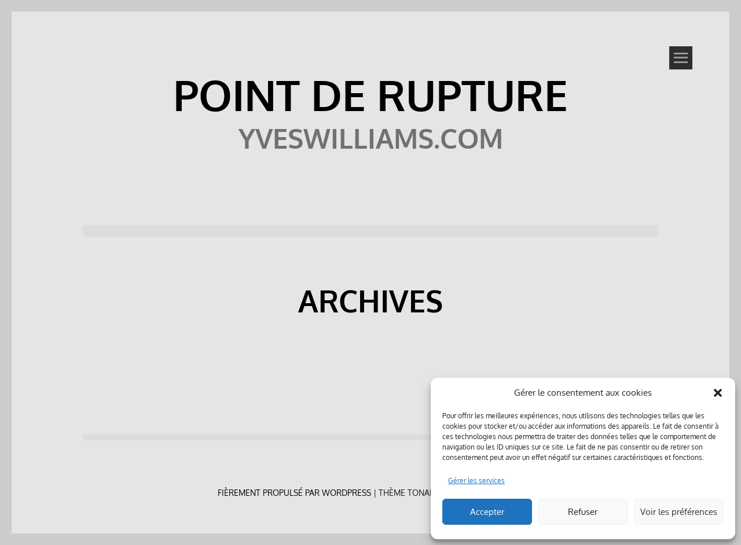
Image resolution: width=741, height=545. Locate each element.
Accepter (487, 511)
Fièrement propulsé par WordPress (294, 493)
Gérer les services (476, 480)
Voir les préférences (678, 511)
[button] (718, 393)
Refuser (582, 511)
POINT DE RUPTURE (370, 94)
